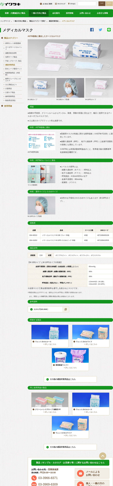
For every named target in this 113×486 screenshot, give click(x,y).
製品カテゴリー (11, 38)
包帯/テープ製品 (11, 57)
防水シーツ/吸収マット (13, 69)
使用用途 (8, 106)
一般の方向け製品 (38, 13)
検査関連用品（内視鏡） (12, 74)
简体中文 (109, 3)
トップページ (5, 21)
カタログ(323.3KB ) (41, 309)
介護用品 (8, 88)
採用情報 (69, 13)
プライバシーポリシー (99, 472)
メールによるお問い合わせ (93, 431)
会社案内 (56, 13)
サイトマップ (72, 472)
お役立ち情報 (102, 13)
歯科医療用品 (10, 96)
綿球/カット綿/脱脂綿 (13, 43)
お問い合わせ (85, 13)
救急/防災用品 (10, 100)
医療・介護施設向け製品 (15, 13)
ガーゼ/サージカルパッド (13, 48)
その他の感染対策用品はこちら (63, 358)
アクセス (94, 468)
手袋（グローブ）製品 (13, 61)
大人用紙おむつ (11, 84)
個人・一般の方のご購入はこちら (95, 443)
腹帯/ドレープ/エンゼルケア (13, 80)
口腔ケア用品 (10, 92)
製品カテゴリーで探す (37, 21)
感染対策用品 (53, 21)
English (102, 3)
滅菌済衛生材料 (11, 53)
